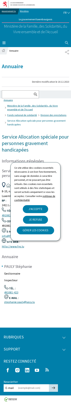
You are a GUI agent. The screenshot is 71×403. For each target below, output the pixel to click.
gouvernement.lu (9, 11)
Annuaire (8, 100)
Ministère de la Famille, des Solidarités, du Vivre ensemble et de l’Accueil (32, 107)
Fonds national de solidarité (22, 115)
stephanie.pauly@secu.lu (19, 302)
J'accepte (35, 209)
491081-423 (11, 292)
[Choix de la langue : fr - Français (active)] (66, 12)
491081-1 (7, 215)
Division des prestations (53, 115)
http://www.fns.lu (13, 246)
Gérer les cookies (35, 230)
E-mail (9, 388)
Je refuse (35, 220)
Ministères (24, 11)
